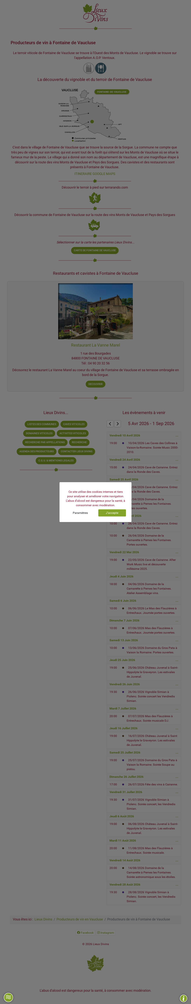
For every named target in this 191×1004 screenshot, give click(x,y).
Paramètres (80, 513)
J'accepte (112, 513)
